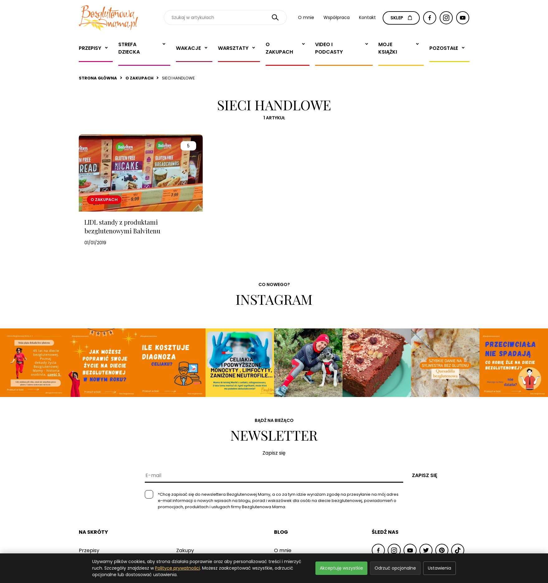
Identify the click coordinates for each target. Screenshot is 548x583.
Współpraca (337, 17)
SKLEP (401, 18)
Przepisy (90, 48)
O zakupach (279, 48)
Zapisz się (424, 475)
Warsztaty (233, 48)
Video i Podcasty (329, 48)
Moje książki (387, 48)
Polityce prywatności (177, 568)
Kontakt (367, 17)
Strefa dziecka (129, 48)
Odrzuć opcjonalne (395, 568)
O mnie (306, 17)
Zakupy (185, 550)
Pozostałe (443, 48)
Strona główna (98, 78)
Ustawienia (439, 568)
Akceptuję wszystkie (341, 568)
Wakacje (188, 48)
